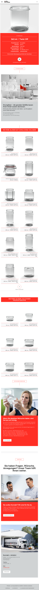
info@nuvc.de (6, 567)
